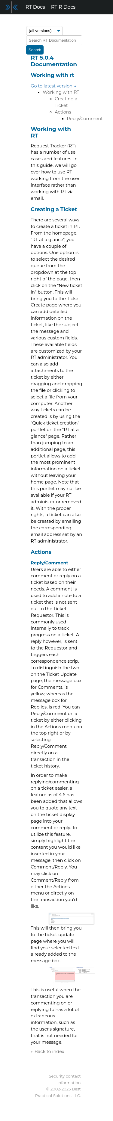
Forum (51, 21)
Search (35, 50)
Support (92, 21)
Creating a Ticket (54, 209)
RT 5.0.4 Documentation (54, 61)
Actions (63, 112)
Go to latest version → (53, 86)
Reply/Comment (85, 118)
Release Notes (20, 21)
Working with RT (61, 92)
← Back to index (47, 1051)
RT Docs (35, 7)
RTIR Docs (63, 7)
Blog (70, 21)
